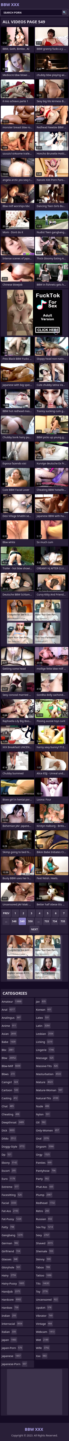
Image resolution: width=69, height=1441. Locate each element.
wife (43, 1348)
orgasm (45, 1146)
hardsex (10, 1307)
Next (34, 929)
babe (9, 1042)
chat (8, 1106)
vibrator (45, 1315)
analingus (11, 1017)
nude (43, 1106)
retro (43, 1211)
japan (9, 1340)
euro (9, 1178)
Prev (6, 913)
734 (55, 921)
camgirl (10, 1082)
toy (42, 1291)
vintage (44, 1323)
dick (8, 1130)
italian (9, 1331)
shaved (45, 1243)
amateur (12, 1001)
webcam (45, 1331)
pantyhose (46, 1170)
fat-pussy (12, 1219)
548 (14, 921)
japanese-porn (14, 1364)
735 (63, 921)
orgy (43, 1154)
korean (44, 1009)
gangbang (12, 1235)
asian (9, 1033)
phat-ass (45, 1186)
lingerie (45, 1050)
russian (44, 1219)
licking (44, 1042)
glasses (10, 1259)
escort (9, 1170)
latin (43, 1025)
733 (47, 921)
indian (9, 1315)
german (10, 1243)
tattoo (44, 1275)
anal (9, 1009)
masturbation (49, 1074)
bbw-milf (11, 1066)
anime (9, 1025)
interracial (12, 1323)
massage (45, 1058)
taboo (43, 1267)
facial (9, 1203)
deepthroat (13, 1122)
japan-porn (12, 1348)
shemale (45, 1251)
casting (10, 1098)
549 (22, 921)
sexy (43, 1235)
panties (44, 1162)
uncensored (47, 1299)
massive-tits (47, 1066)
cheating (11, 1114)
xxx (41, 1356)
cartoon (10, 1090)
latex (43, 1017)
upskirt (44, 1307)
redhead (46, 1203)
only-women (48, 1130)
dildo (9, 1138)
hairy (9, 1275)
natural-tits (47, 1098)
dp (7, 1154)
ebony (10, 1162)
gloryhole (11, 1267)
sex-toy (45, 1227)
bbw (9, 1058)
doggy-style (13, 1146)
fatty (8, 1227)
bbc (8, 1050)
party (43, 1178)
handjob (11, 1291)
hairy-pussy (13, 1283)
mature (45, 1082)
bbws (8, 1074)
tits (43, 1283)
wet (42, 1340)
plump (44, 1195)
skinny (44, 1259)
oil (41, 1122)
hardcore (12, 1299)
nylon (43, 1114)
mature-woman (49, 1090)
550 (30, 921)
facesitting (12, 1195)
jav (41, 1001)
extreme (10, 1186)
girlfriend (11, 1251)
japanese (12, 1356)
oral (43, 1138)
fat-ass (10, 1211)
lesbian (45, 1033)
